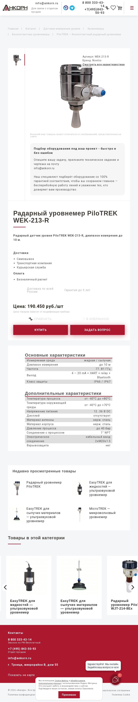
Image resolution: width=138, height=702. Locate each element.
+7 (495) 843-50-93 (22, 648)
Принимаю (69, 694)
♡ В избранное (95, 319)
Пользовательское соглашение (113, 690)
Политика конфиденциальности (25, 695)
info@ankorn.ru (44, 168)
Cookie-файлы (61, 681)
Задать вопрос (97, 330)
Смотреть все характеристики (104, 64)
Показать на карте (21, 675)
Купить (40, 330)
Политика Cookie (121, 695)
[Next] (132, 587)
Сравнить (43, 319)
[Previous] (6, 587)
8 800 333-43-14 (20, 639)
